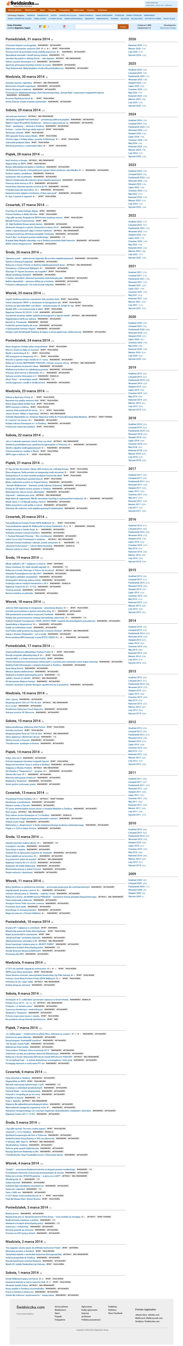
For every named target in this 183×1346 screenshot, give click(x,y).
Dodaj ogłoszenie (89, 1310)
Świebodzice (42, 15)
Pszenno (115, 19)
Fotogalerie (64, 10)
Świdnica (31, 15)
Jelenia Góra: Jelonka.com (147, 1315)
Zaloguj (173, 28)
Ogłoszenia (78, 10)
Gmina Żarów (40, 19)
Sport (42, 10)
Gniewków (89, 19)
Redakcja (112, 1306)
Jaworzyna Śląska (68, 15)
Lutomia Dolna (55, 19)
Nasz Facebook (115, 1313)
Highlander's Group (101, 1330)
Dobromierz (149, 15)
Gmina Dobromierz (104, 15)
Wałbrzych (168, 5)
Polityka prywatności (91, 1320)
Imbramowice (102, 19)
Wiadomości (30, 10)
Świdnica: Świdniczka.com (147, 1321)
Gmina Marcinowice (73, 19)
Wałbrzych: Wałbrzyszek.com (149, 1318)
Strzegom (119, 15)
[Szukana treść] (96, 26)
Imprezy (90, 10)
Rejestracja (164, 28)
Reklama (112, 1310)
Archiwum (102, 10)
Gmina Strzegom (134, 15)
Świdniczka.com (36, 1310)
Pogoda (52, 10)
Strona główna (14, 10)
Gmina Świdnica (86, 15)
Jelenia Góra (159, 5)
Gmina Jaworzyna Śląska (20, 19)
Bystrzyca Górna (153, 19)
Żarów (54, 15)
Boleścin (125, 19)
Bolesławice (137, 19)
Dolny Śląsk (169, 19)
